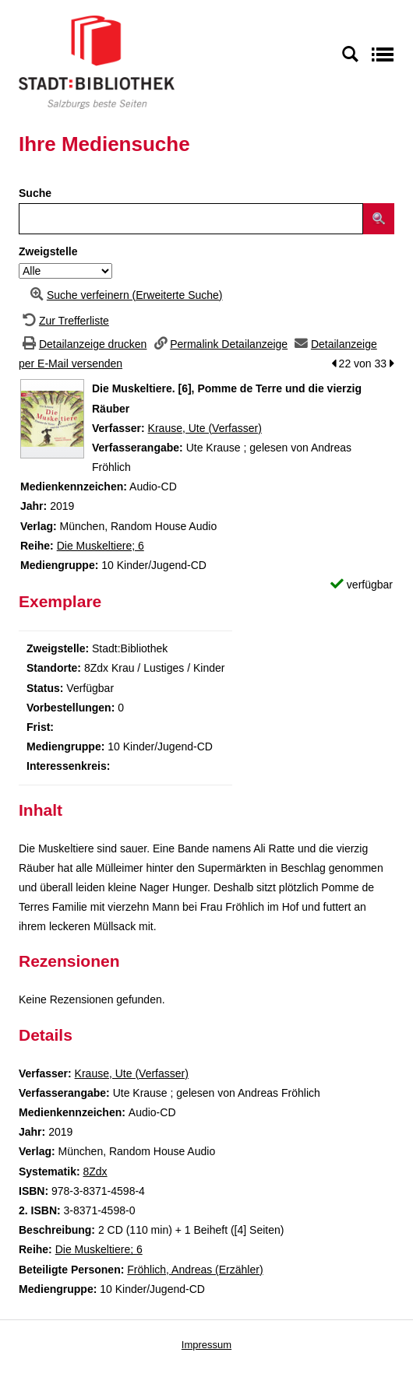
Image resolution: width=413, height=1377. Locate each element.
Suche (35, 193)
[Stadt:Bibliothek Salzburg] (97, 61)
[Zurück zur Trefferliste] (64, 320)
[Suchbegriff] (191, 218)
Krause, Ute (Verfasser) (205, 428)
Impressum (206, 1345)
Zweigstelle (48, 251)
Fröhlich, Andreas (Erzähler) (195, 1269)
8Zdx (95, 1171)
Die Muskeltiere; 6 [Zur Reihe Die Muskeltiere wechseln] (100, 545)
